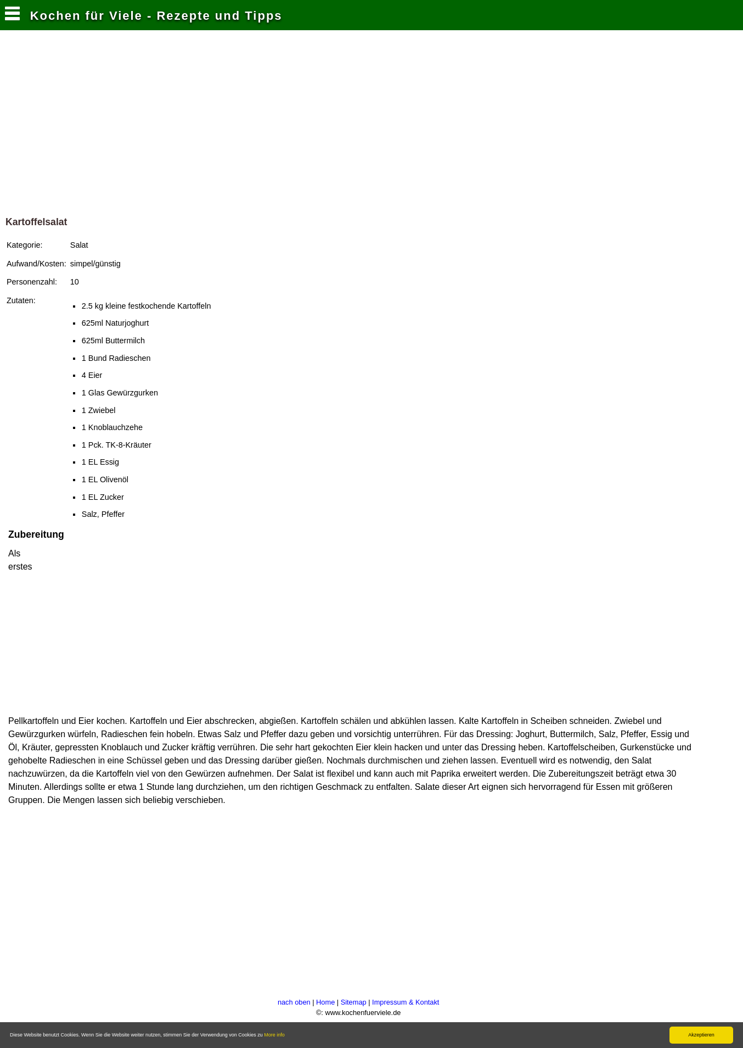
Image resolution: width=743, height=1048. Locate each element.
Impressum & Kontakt (405, 1002)
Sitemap (354, 1002)
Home (325, 1002)
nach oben (294, 1002)
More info (274, 1035)
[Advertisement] (371, 126)
